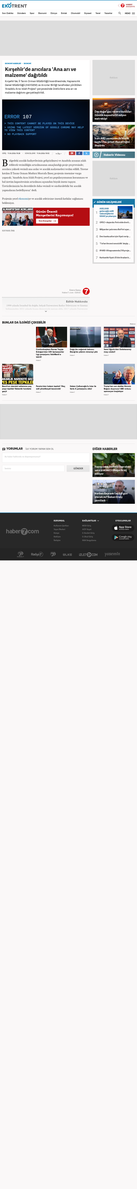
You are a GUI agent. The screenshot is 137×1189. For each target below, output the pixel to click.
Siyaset (88, 13)
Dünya (54, 13)
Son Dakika (7, 13)
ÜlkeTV (67, 554)
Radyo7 (37, 554)
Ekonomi (42, 13)
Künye (56, 533)
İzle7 (88, 554)
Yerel (97, 13)
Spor (32, 13)
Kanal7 (20, 554)
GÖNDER (78, 468)
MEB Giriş (86, 525)
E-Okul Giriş (87, 536)
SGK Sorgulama (89, 540)
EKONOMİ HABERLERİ (13, 64)
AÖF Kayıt (86, 529)
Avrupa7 (53, 554)
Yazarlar (108, 13)
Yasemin (112, 554)
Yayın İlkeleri (59, 529)
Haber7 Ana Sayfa (126, 6)
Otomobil (75, 13)
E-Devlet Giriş (88, 533)
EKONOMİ (27, 64)
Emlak (64, 13)
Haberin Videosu (114, 155)
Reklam (57, 536)
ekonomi (23, 198)
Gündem (21, 13)
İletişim (57, 540)
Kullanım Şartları (61, 525)
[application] (46, 124)
